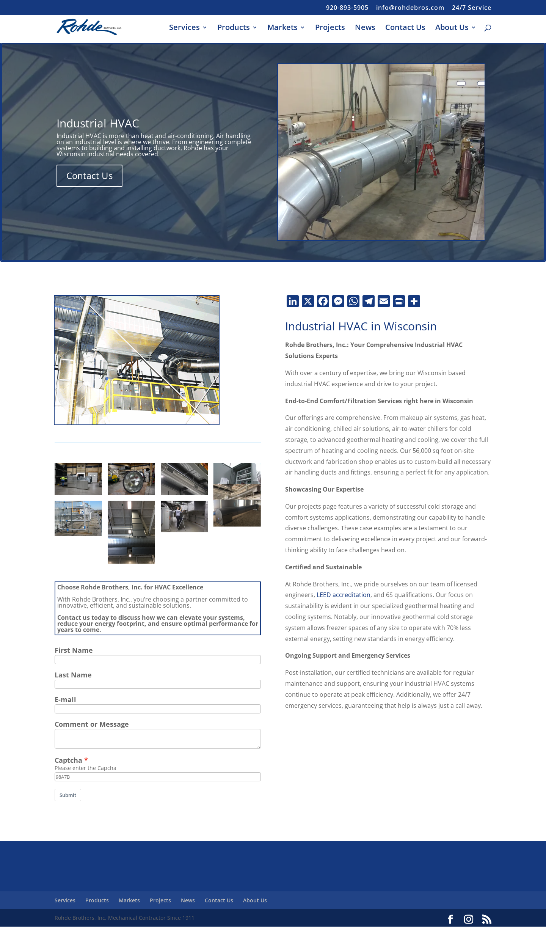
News (365, 28)
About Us (452, 28)
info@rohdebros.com (410, 8)
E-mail (65, 699)
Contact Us (405, 28)
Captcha (68, 760)
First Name (74, 650)
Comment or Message (92, 724)
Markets (282, 28)
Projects (330, 28)
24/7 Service (471, 8)
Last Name (73, 675)
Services (184, 28)
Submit (68, 795)
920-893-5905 (347, 8)
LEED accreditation (343, 595)
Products (233, 28)
